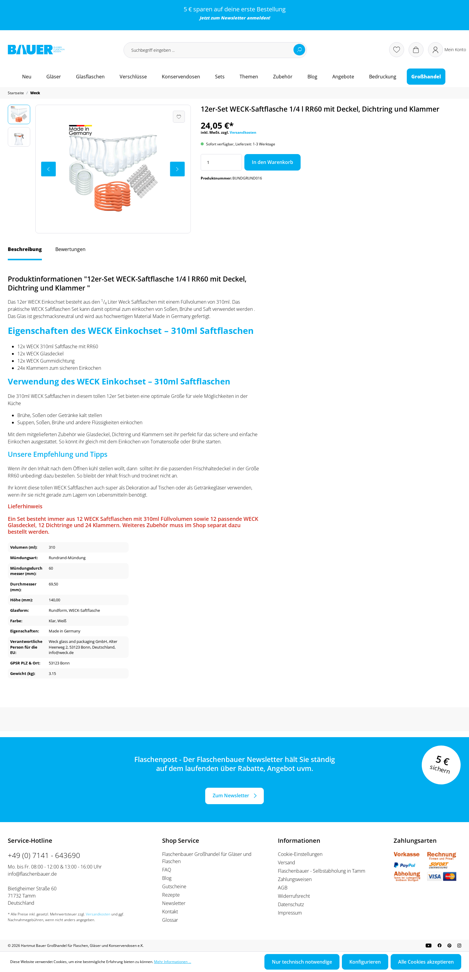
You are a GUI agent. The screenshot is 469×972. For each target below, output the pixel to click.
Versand (286, 862)
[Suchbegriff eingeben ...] (215, 50)
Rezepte (171, 895)
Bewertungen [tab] (70, 249)
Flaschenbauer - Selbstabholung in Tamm (321, 871)
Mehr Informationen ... (172, 961)
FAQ (166, 869)
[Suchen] (299, 50)
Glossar (170, 920)
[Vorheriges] (48, 169)
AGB (282, 887)
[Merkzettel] (396, 49)
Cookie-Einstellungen (300, 854)
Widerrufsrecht (294, 896)
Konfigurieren (365, 962)
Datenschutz (291, 904)
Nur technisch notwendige (302, 962)
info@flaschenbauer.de (32, 874)
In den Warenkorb (272, 162)
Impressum (290, 912)
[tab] (25, 252)
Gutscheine (174, 886)
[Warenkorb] (416, 49)
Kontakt (170, 911)
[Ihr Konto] (447, 49)
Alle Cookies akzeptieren (426, 962)
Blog (166, 878)
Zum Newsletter (231, 795)
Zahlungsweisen (295, 879)
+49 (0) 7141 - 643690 (44, 855)
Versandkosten (243, 132)
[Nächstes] (177, 169)
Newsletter (233, 18)
